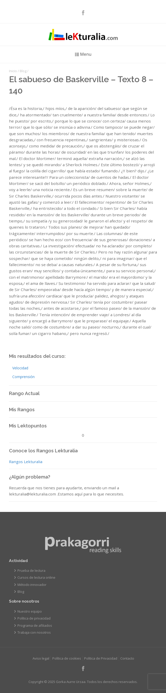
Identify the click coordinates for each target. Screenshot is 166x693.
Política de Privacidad (100, 658)
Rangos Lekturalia (25, 461)
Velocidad (20, 368)
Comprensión (23, 376)
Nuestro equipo (29, 611)
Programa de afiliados (34, 625)
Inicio (13, 71)
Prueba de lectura (31, 570)
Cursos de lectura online (36, 577)
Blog (23, 71)
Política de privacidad (34, 618)
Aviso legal (41, 658)
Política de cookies (66, 658)
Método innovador (31, 584)
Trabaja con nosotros (34, 632)
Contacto (127, 658)
